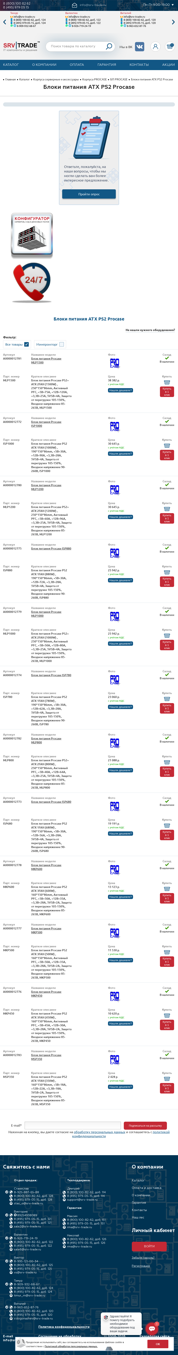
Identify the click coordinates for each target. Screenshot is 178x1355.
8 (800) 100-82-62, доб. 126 (86, 1239)
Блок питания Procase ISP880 (51, 548)
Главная (10, 79)
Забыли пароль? (143, 1257)
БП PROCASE (118, 79)
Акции (168, 65)
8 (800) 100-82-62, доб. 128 (33, 1196)
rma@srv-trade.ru (79, 1227)
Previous (4, 22)
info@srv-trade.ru (24, 16)
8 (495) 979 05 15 (16, 7)
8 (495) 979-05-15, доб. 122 (85, 22)
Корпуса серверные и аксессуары (56, 79)
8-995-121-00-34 (26, 1261)
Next (173, 22)
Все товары (14, 344)
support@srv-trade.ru (82, 1199)
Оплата (77, 65)
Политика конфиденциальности (64, 1326)
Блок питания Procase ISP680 (51, 802)
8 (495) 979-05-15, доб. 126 (86, 1243)
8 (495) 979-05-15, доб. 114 (86, 1196)
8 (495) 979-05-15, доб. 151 (86, 1223)
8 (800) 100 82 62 (16, 3)
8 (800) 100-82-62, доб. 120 (140, 19)
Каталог (11, 65)
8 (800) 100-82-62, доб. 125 (33, 1265)
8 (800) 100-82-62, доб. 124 (30, 19)
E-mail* (16, 1125)
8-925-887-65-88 (26, 1192)
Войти (149, 1246)
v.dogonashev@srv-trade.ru (33, 1318)
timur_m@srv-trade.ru (29, 1295)
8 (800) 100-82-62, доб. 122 (85, 19)
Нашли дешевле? (120, 390)
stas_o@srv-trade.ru (28, 1203)
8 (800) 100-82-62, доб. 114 (86, 1192)
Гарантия (107, 65)
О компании (44, 65)
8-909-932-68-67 (26, 25)
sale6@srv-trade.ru (27, 1249)
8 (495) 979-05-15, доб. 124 (30, 22)
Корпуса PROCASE (94, 79)
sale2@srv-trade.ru (27, 1226)
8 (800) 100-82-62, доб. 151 (86, 1219)
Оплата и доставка (147, 1188)
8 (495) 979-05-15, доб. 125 (33, 1268)
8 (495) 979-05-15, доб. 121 (32, 1219)
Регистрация (141, 1266)
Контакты (139, 65)
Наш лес (138, 1217)
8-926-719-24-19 (81, 25)
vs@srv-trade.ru (25, 1272)
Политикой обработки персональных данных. (71, 1346)
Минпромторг (47, 344)
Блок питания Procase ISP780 (51, 675)
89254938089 (27, 1215)
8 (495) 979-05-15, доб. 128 (33, 1199)
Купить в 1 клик (167, 391)
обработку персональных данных (99, 1132)
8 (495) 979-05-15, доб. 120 (140, 22)
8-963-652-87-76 (136, 25)
